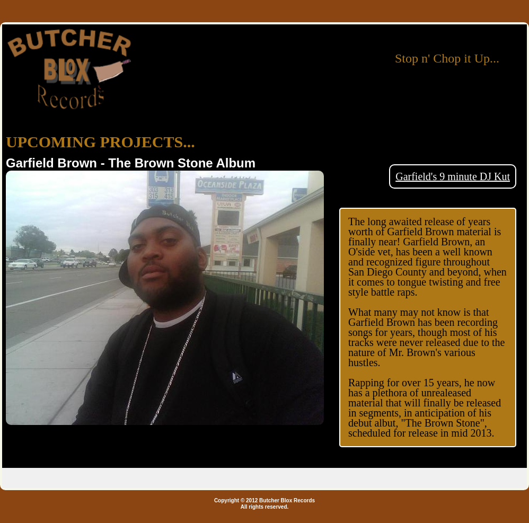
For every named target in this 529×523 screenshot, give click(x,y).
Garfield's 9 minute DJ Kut (452, 176)
